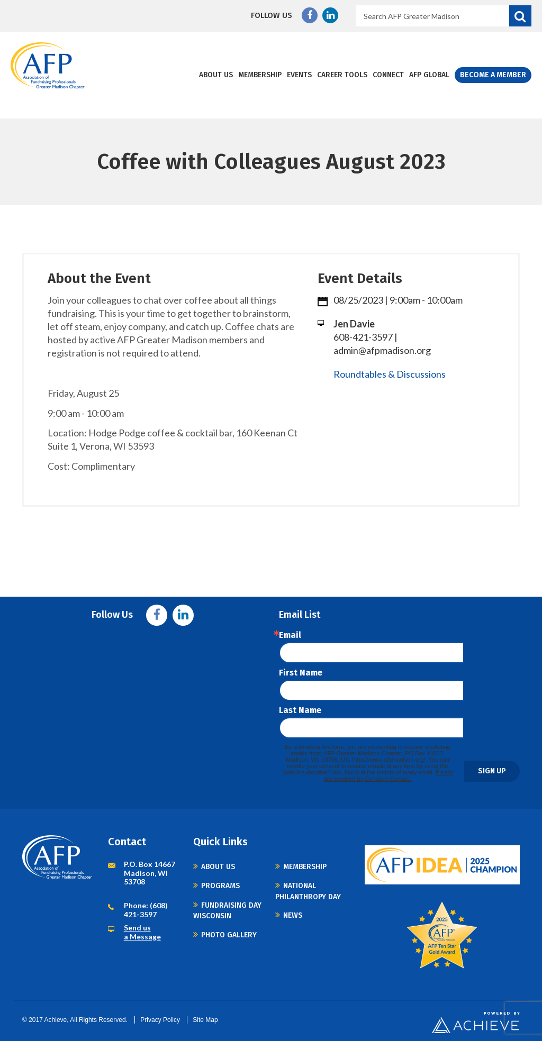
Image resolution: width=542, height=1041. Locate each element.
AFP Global (429, 74)
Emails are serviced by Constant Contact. (388, 775)
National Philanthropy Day (308, 891)
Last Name (300, 710)
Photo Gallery (229, 934)
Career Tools (342, 74)
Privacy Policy (160, 1020)
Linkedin (330, 15)
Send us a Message (142, 932)
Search (520, 15)
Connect (388, 74)
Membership (260, 74)
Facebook (310, 15)
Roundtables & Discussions (389, 374)
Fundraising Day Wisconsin (227, 910)
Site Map (205, 1020)
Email (290, 635)
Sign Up (492, 770)
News (292, 915)
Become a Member (493, 74)
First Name (300, 673)
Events (299, 74)
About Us (216, 74)
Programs (220, 885)
